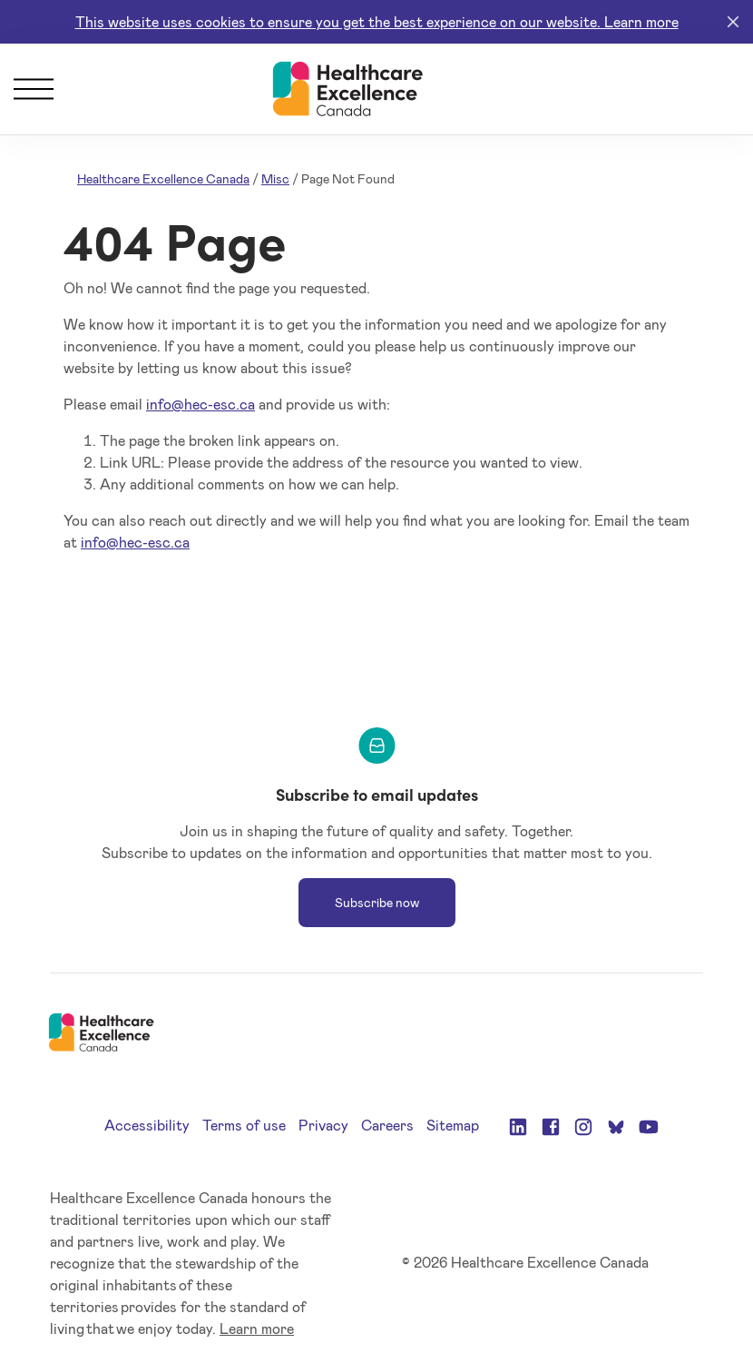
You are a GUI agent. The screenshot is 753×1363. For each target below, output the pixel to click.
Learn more (257, 1328)
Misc (275, 178)
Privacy (323, 1124)
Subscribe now (377, 902)
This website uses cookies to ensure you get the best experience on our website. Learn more (377, 21)
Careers (387, 1124)
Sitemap (452, 1124)
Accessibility (147, 1124)
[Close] (733, 22)
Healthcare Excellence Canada (163, 178)
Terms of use (244, 1124)
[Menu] (34, 89)
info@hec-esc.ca (200, 403)
